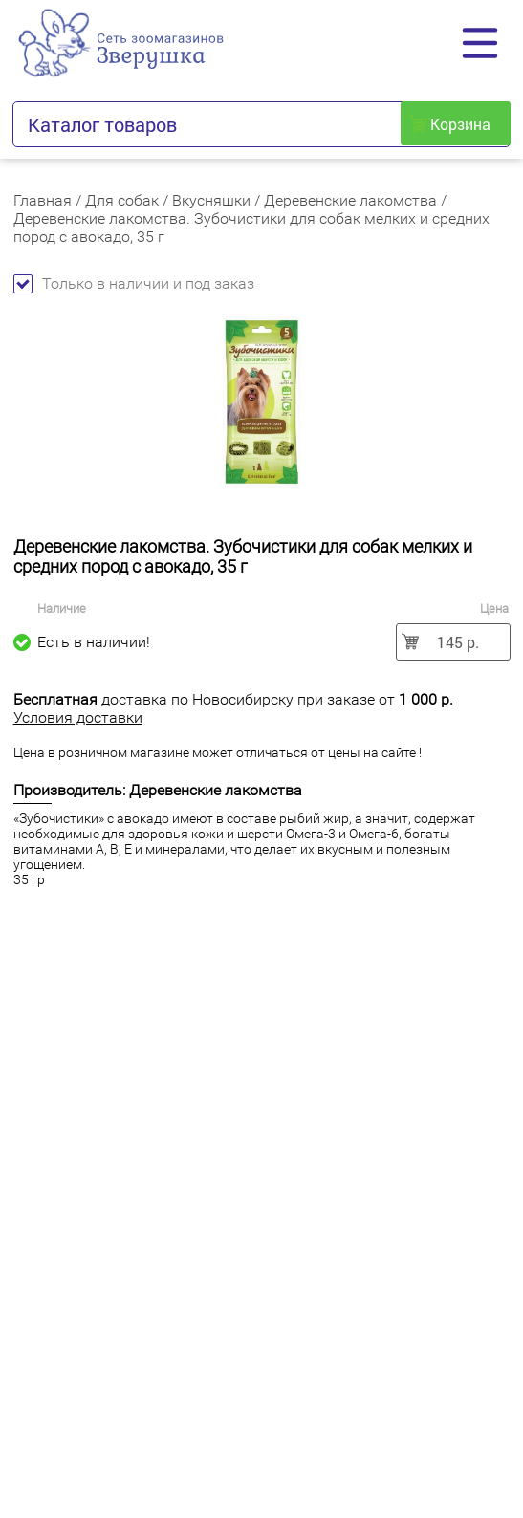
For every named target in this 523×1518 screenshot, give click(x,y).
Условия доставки (77, 717)
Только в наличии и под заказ (133, 283)
